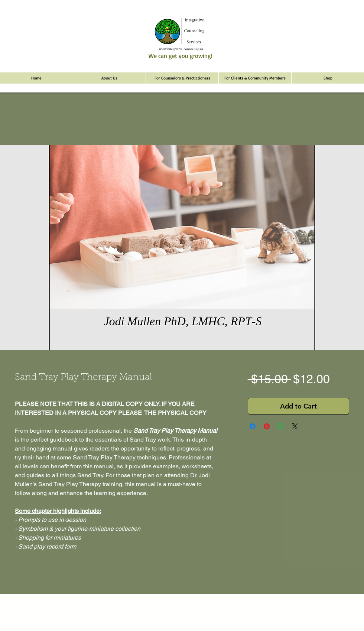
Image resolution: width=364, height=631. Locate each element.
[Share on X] (294, 426)
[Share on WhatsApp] (280, 426)
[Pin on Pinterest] (266, 426)
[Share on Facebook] (252, 426)
